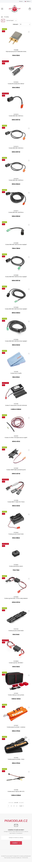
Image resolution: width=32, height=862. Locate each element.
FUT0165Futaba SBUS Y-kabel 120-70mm (16, 501)
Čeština (27, 1)
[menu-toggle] (2, 9)
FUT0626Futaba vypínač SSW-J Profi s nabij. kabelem (16, 597)
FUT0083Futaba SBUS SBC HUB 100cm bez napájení (16, 308)
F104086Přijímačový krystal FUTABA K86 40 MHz (16, 50)
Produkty (6, 17)
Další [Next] (22, 806)
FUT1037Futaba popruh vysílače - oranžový (16, 726)
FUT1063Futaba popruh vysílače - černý (16, 758)
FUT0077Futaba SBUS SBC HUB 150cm (16, 211)
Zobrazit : (15, 24)
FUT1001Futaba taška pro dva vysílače (16, 694)
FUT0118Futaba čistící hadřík (16, 372)
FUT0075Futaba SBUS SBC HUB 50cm (16, 179)
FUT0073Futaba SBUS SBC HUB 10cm (16, 115)
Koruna (20, 1)
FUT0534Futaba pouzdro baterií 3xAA (16, 533)
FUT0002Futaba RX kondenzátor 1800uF (16, 82)
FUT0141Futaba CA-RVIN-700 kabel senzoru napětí (16, 436)
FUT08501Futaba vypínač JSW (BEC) (16, 662)
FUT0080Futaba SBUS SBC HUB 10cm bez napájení (16, 243)
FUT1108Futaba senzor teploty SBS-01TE (16, 790)
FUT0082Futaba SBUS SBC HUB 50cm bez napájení (16, 275)
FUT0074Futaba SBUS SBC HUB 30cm (16, 147)
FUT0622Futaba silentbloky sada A (16, 565)
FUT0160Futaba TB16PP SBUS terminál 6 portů (16, 469)
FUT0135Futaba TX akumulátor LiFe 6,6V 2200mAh (16, 404)
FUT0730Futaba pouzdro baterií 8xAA (16, 629)
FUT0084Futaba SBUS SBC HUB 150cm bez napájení (16, 340)
